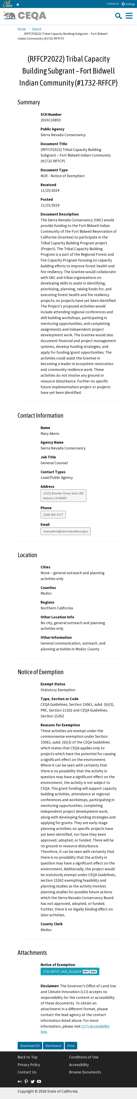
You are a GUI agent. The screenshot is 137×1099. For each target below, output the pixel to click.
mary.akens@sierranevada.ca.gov (65, 531)
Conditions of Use (83, 1057)
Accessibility (79, 1064)
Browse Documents (85, 1072)
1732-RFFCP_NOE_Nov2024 (70, 971)
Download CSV (30, 1046)
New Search (53, 1046)
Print (71, 1046)
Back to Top (27, 1057)
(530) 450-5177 (53, 515)
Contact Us (113, 3)
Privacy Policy (29, 1064)
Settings (128, 4)
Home (22, 29)
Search (36, 29)
